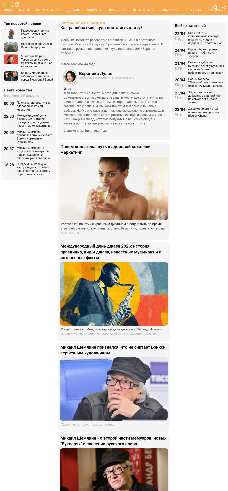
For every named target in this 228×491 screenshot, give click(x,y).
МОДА (8, 10)
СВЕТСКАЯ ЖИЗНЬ (48, 10)
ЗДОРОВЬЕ (94, 10)
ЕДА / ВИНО (170, 10)
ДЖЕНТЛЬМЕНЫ (144, 10)
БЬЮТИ (24, 10)
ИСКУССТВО (117, 10)
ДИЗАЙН (74, 10)
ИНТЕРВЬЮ (193, 10)
